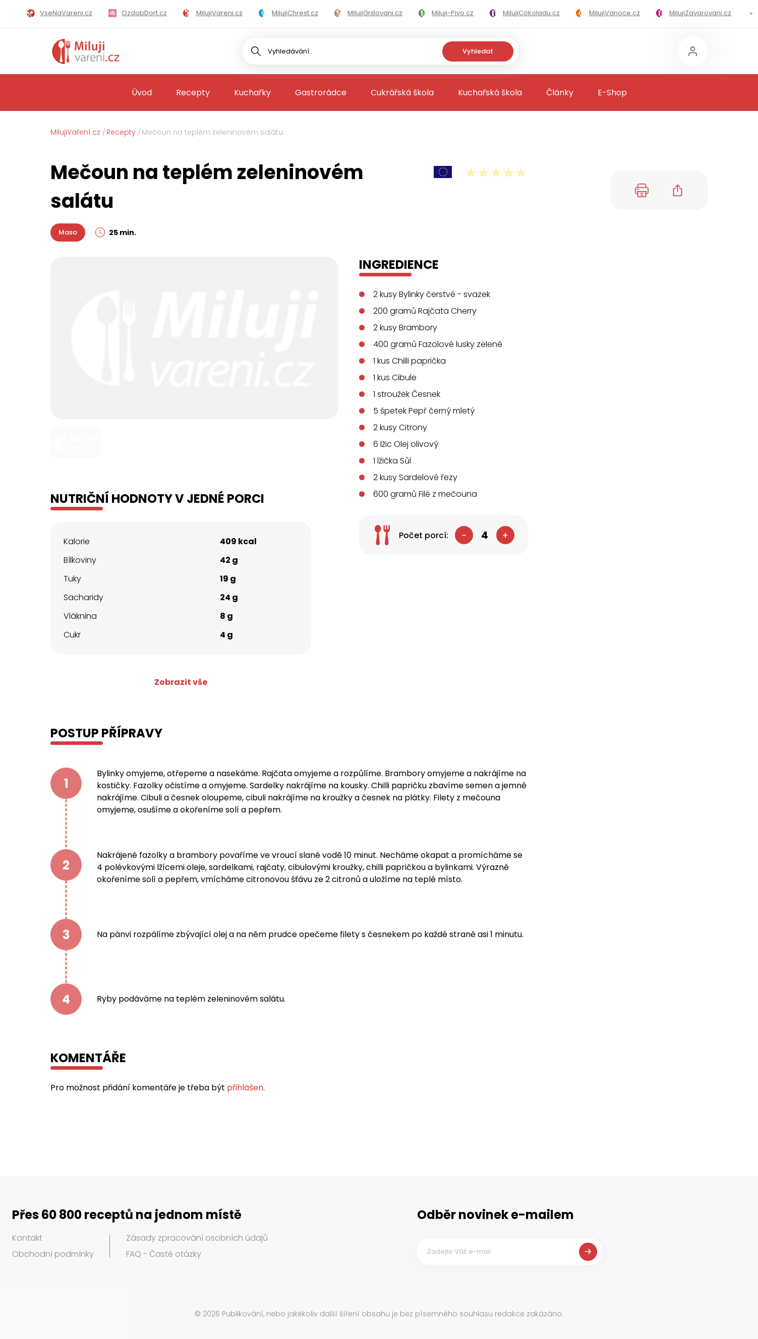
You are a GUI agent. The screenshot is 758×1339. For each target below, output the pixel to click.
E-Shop (612, 92)
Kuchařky (252, 92)
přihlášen (245, 1087)
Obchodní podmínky (53, 1254)
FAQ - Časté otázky (163, 1254)
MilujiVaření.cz (75, 132)
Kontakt (27, 1238)
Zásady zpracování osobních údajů (197, 1238)
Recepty (193, 92)
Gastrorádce (320, 92)
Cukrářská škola (402, 92)
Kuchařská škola (490, 92)
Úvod (142, 92)
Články (559, 92)
